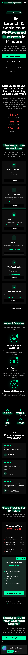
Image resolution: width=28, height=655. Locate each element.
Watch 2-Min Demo (14, 61)
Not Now (17, 651)
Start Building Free (14, 56)
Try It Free (14, 180)
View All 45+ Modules (14, 308)
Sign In (24, 2)
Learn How (10, 651)
